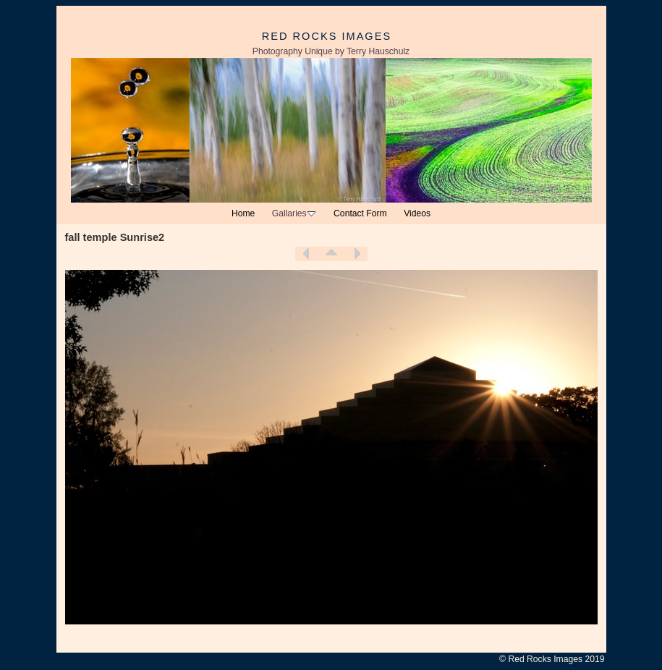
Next (357, 254)
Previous (306, 254)
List (331, 254)
